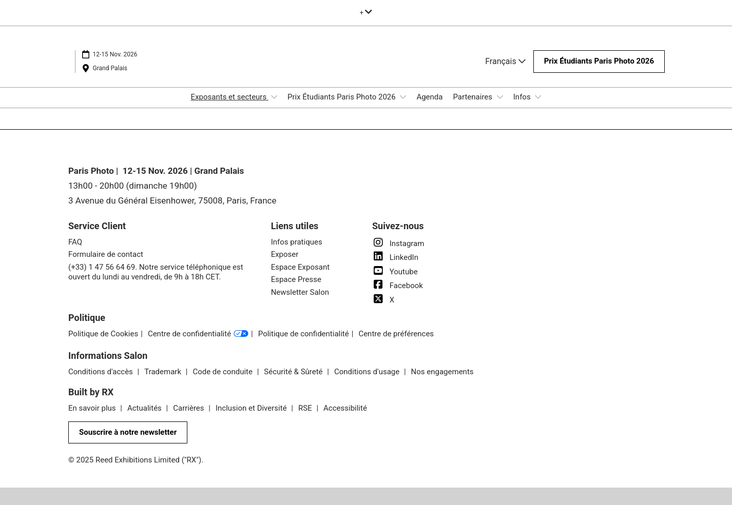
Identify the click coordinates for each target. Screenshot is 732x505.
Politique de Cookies (103, 333)
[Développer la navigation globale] (366, 12)
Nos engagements (442, 371)
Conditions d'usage (367, 371)
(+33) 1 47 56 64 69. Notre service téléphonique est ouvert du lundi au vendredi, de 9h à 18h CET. (155, 272)
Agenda (429, 97)
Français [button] (505, 61)
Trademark (163, 371)
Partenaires (473, 97)
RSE (306, 408)
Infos (523, 97)
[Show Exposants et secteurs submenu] (274, 96)
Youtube (395, 271)
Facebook (397, 285)
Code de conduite (223, 371)
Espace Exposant (300, 267)
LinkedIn (395, 257)
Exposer (285, 254)
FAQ (75, 242)
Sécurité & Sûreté (294, 371)
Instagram (398, 243)
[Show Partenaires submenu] (500, 96)
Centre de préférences (396, 333)
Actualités (145, 408)
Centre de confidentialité (198, 334)
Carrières (189, 408)
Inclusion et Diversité (252, 408)
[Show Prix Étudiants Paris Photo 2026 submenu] (403, 96)
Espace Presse (296, 279)
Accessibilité (345, 408)
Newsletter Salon (300, 292)
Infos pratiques (296, 242)
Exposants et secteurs (229, 97)
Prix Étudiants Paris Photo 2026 (342, 97)
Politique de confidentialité (303, 333)
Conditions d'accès (101, 371)
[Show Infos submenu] (538, 96)
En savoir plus (93, 408)
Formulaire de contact (105, 254)
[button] (599, 61)
